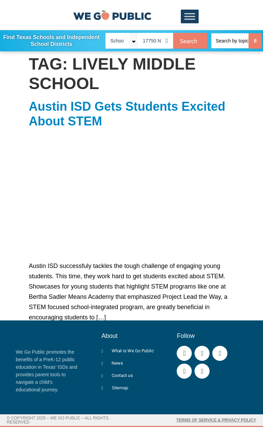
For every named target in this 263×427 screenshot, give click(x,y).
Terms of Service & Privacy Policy (216, 419)
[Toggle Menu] (189, 16)
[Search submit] (255, 40)
